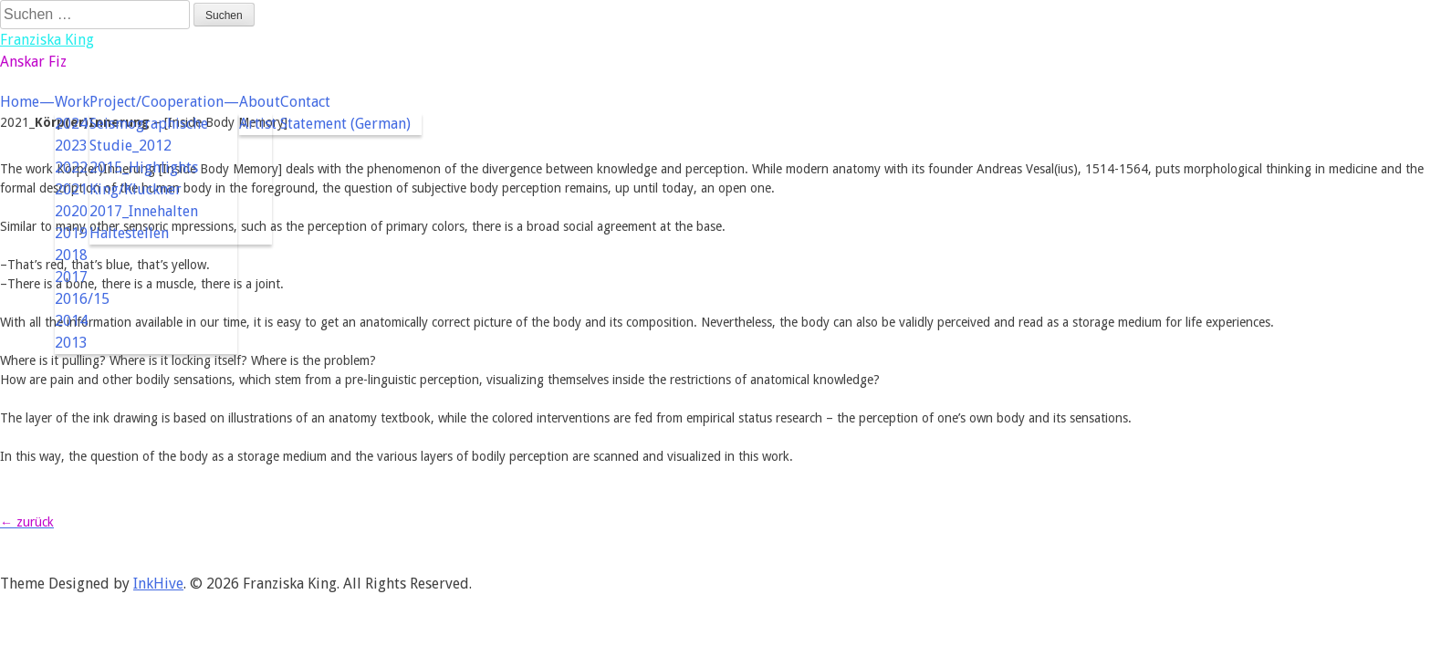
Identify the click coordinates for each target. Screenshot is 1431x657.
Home (19, 101)
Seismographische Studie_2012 (148, 134)
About (259, 101)
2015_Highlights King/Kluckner (143, 178)
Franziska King (47, 39)
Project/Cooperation (156, 101)
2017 (71, 277)
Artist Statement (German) (325, 123)
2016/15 (82, 299)
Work (72, 101)
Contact (305, 101)
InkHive (158, 583)
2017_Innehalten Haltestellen (143, 222)
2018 (71, 255)
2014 (71, 320)
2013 (71, 342)
